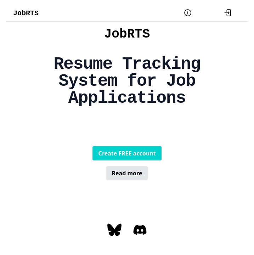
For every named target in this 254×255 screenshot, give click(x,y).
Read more (127, 173)
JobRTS (26, 13)
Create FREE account (127, 153)
